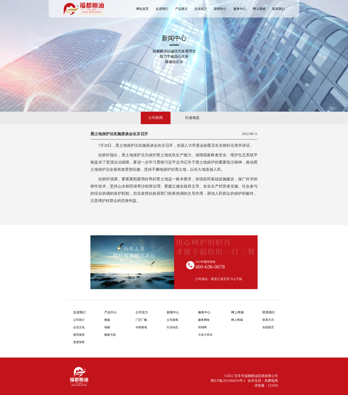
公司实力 (142, 312)
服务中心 (204, 312)
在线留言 (268, 327)
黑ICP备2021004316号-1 (228, 381)
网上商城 (237, 312)
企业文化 (79, 327)
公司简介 (79, 320)
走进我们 (79, 312)
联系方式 (268, 320)
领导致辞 (79, 334)
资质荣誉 (79, 342)
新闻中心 (173, 312)
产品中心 (110, 312)
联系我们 (268, 312)
